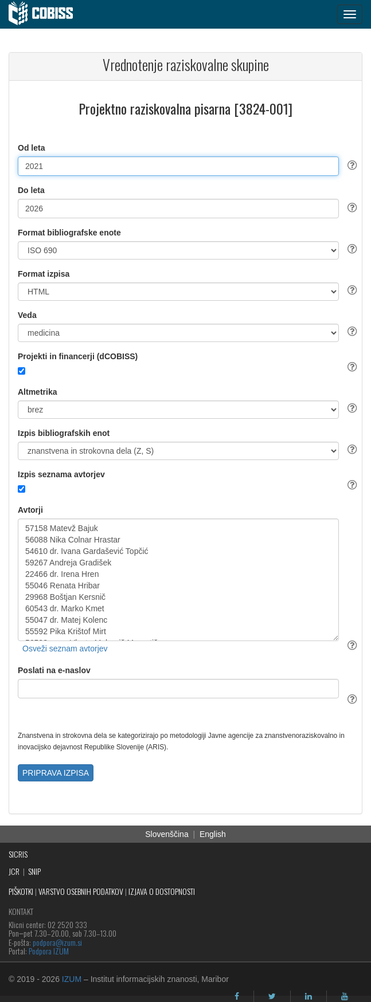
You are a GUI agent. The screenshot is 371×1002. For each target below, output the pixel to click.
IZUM (71, 979)
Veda (27, 315)
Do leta (31, 190)
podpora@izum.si (57, 942)
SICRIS (18, 854)
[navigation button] (349, 14)
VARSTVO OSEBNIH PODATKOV (80, 891)
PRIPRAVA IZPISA (55, 772)
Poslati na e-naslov (54, 670)
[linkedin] (308, 996)
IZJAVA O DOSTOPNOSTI (161, 891)
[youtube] (344, 996)
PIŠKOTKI (21, 891)
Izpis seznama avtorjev (61, 474)
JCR (14, 871)
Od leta (31, 147)
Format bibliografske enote (69, 232)
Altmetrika (37, 391)
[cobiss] (46, 14)
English (213, 834)
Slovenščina (167, 834)
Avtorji (30, 509)
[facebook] (237, 996)
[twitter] (272, 996)
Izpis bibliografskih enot (64, 433)
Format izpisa (43, 273)
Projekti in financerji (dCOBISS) (78, 356)
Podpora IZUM (49, 951)
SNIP (34, 871)
